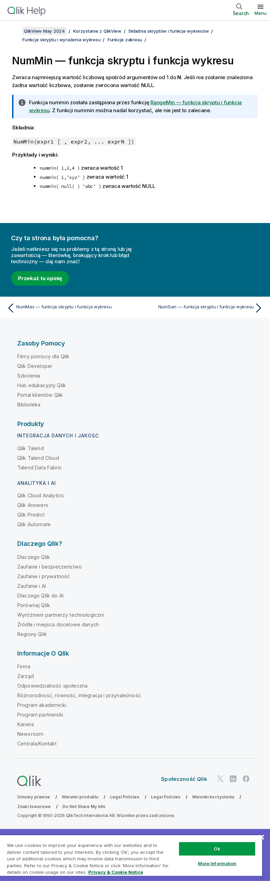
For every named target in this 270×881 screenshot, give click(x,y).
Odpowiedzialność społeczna (52, 686)
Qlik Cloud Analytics (40, 495)
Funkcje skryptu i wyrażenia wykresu (61, 39)
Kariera (25, 724)
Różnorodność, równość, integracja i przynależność (79, 695)
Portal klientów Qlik (40, 395)
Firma (23, 666)
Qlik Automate (34, 524)
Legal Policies (124, 796)
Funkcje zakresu (125, 39)
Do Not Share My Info (84, 806)
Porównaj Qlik (33, 605)
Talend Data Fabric (39, 467)
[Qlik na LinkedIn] (233, 778)
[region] (131, 858)
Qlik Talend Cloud (38, 458)
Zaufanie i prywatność (43, 576)
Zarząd (25, 676)
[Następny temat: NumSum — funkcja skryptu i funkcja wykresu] (201, 308)
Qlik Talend (30, 448)
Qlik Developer (34, 366)
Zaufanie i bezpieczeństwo (49, 567)
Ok (217, 848)
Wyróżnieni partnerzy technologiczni (60, 615)
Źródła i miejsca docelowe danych (58, 624)
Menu (260, 13)
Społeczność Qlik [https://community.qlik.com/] (184, 779)
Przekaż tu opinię (40, 278)
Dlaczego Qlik (33, 557)
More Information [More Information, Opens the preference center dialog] (217, 863)
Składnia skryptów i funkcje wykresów (168, 31)
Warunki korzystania (213, 796)
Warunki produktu (80, 796)
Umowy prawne (33, 796)
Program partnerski (40, 715)
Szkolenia (28, 376)
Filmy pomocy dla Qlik (43, 356)
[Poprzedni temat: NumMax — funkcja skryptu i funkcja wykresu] (68, 308)
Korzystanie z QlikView (97, 31)
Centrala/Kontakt (37, 743)
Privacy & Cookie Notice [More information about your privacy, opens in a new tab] (115, 872)
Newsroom (30, 734)
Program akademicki (41, 705)
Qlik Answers (32, 505)
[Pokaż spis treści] (14, 31)
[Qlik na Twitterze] (220, 778)
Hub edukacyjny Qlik (41, 385)
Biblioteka (29, 404)
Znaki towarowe (34, 806)
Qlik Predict (30, 515)
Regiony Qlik (32, 634)
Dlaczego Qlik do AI (40, 595)
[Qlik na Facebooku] (246, 778)
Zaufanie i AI (31, 586)
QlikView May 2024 (44, 31)
